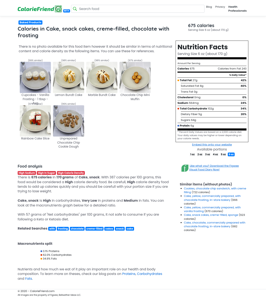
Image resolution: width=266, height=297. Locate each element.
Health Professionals (237, 8)
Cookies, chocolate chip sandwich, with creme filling (215, 190)
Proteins (128, 273)
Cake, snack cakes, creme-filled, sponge (211, 215)
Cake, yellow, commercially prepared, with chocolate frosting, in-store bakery (212, 198)
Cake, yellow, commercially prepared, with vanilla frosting (212, 209)
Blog (209, 7)
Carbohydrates (149, 273)
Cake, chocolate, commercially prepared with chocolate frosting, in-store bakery (214, 224)
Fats (28, 278)
